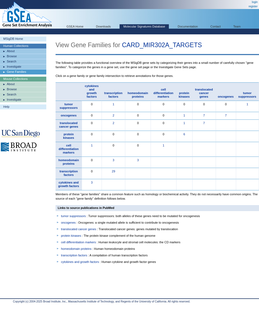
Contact (216, 26)
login (255, 2)
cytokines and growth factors (92, 91)
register (253, 6)
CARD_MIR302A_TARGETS (162, 45)
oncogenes (226, 96)
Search (11, 61)
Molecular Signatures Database (144, 26)
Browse (12, 56)
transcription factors (113, 94)
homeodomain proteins (137, 94)
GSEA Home (74, 26)
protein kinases (184, 94)
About (11, 51)
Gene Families (16, 71)
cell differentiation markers (163, 93)
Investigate (14, 66)
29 (113, 171)
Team (237, 26)
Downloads (103, 26)
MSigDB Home (13, 38)
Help (6, 106)
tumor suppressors (247, 94)
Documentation (188, 26)
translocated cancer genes (204, 93)
